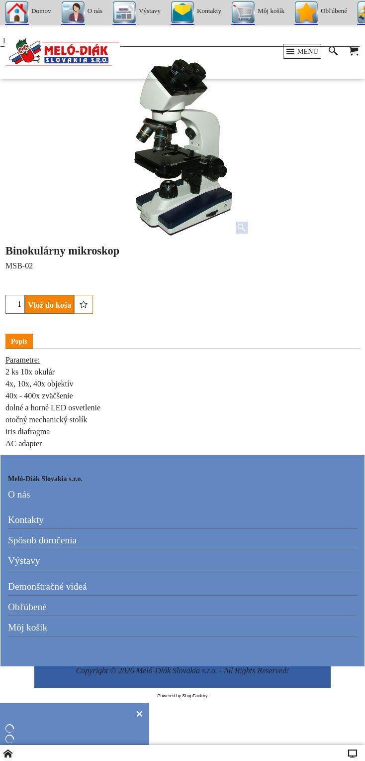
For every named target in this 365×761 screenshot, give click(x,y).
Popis (19, 341)
